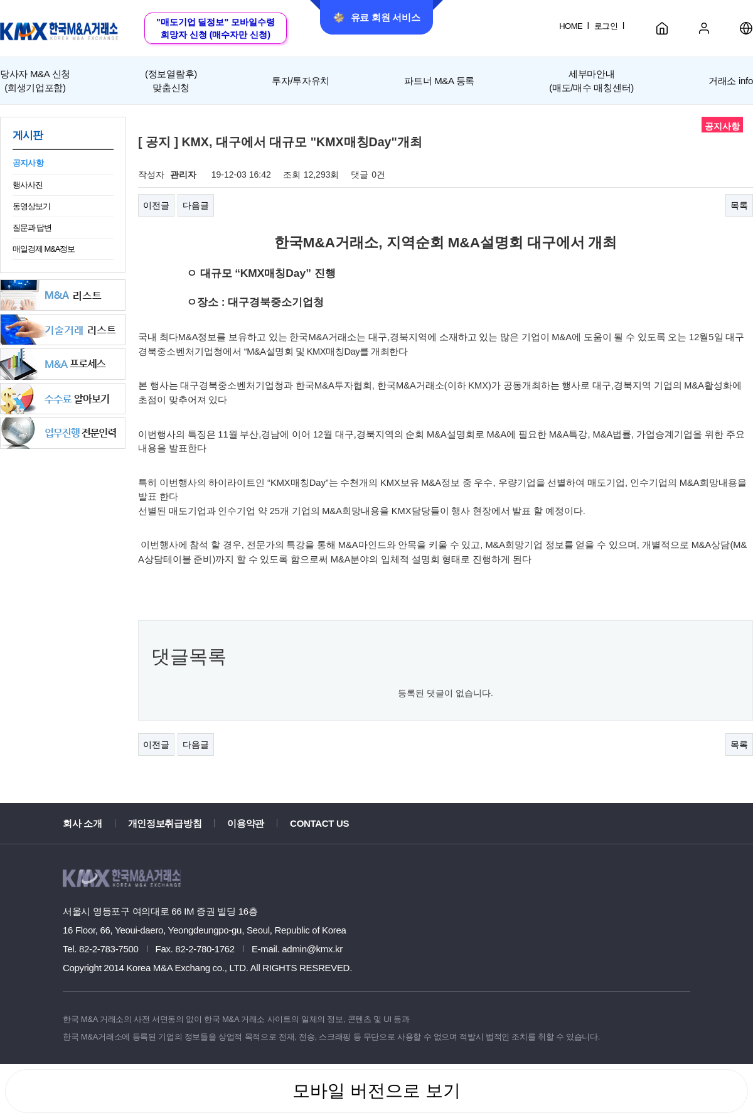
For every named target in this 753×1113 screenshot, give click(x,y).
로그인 (605, 26)
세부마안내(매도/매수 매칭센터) (591, 80)
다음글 (196, 205)
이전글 (156, 205)
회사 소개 (82, 823)
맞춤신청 (171, 79)
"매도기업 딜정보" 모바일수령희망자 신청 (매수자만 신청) (215, 28)
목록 (739, 205)
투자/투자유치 (300, 80)
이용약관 (245, 823)
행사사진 (28, 185)
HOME (570, 26)
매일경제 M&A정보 (44, 249)
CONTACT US (319, 823)
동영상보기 (31, 206)
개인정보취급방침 (165, 823)
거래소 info (730, 80)
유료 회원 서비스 (376, 17)
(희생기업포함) (35, 79)
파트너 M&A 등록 (439, 80)
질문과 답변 (32, 227)
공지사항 (28, 163)
